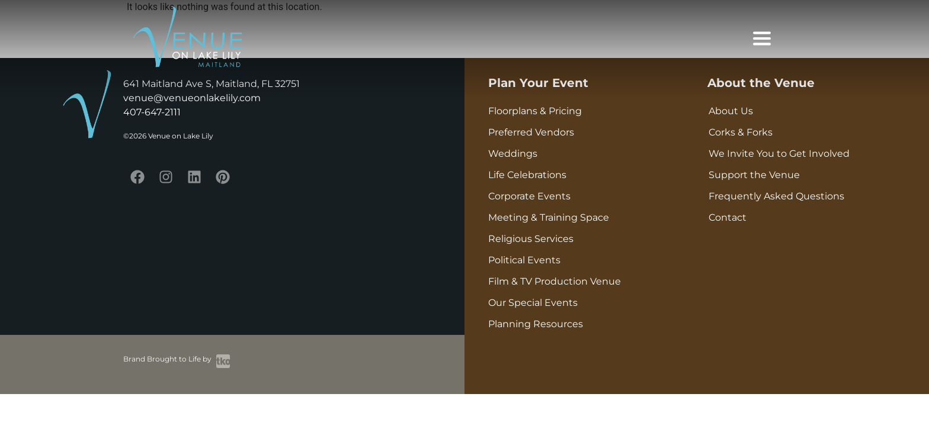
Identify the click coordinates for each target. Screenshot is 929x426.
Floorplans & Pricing (535, 111)
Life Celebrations (527, 174)
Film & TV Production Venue (554, 281)
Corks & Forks (741, 132)
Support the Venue (754, 174)
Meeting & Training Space (548, 217)
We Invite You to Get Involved (779, 153)
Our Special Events (533, 302)
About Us (731, 111)
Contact (728, 217)
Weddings (512, 153)
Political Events (524, 260)
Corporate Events (529, 196)
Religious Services (531, 238)
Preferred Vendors (531, 132)
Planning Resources (535, 324)
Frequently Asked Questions (776, 196)
